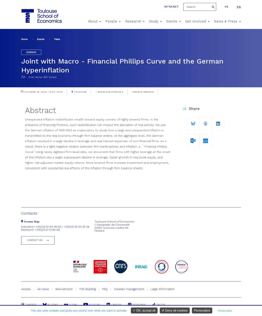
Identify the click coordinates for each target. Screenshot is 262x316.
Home (24, 39)
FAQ (104, 289)
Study (155, 21)
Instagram (136, 304)
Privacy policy (225, 310)
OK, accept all (144, 310)
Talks (57, 39)
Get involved (197, 21)
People (113, 21)
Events (173, 21)
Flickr (70, 304)
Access (26, 289)
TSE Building (87, 289)
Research (134, 21)
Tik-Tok (158, 304)
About (94, 21)
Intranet (171, 6)
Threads (28, 304)
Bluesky (50, 304)
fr (226, 6)
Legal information (163, 289)
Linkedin (114, 304)
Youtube (91, 304)
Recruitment (64, 289)
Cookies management (129, 289)
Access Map (30, 221)
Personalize (202, 310)
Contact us (35, 240)
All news (43, 289)
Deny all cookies (175, 310)
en (239, 6)
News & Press (227, 21)
